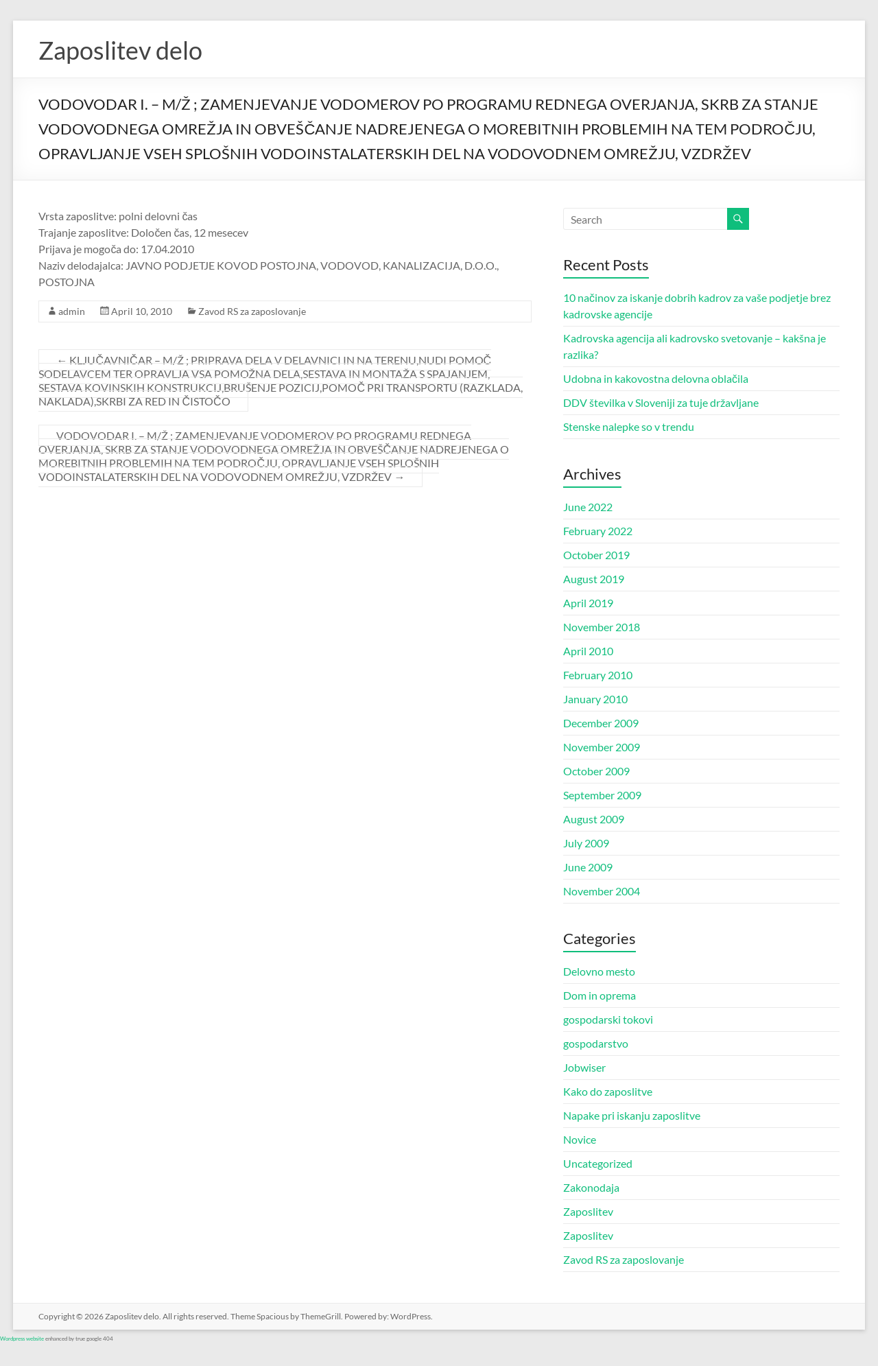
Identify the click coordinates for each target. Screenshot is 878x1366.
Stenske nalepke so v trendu (628, 426)
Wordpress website (22, 1338)
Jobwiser (584, 1067)
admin (71, 311)
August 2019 (593, 578)
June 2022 (588, 506)
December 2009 (601, 722)
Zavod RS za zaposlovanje (252, 311)
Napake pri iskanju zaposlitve (631, 1115)
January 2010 (595, 698)
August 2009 (593, 818)
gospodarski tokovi (608, 1019)
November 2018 (601, 626)
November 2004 (601, 890)
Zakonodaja (591, 1187)
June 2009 (588, 866)
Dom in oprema (599, 995)
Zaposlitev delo (120, 50)
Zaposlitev (588, 1211)
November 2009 (601, 746)
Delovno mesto (599, 971)
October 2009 (596, 770)
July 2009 (586, 842)
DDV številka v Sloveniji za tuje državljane (661, 402)
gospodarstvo (595, 1043)
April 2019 (588, 602)
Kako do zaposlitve (607, 1091)
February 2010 (597, 674)
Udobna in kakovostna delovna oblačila (655, 378)
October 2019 (596, 554)
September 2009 (602, 794)
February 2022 (597, 530)
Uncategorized (597, 1163)
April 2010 (588, 650)
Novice (579, 1139)
